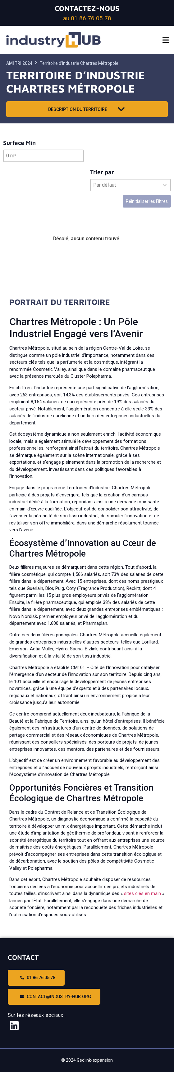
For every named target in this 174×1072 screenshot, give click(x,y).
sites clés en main (142, 893)
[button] (165, 40)
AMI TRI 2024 (19, 63)
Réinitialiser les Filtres (147, 201)
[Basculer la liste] (164, 185)
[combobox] (125, 185)
